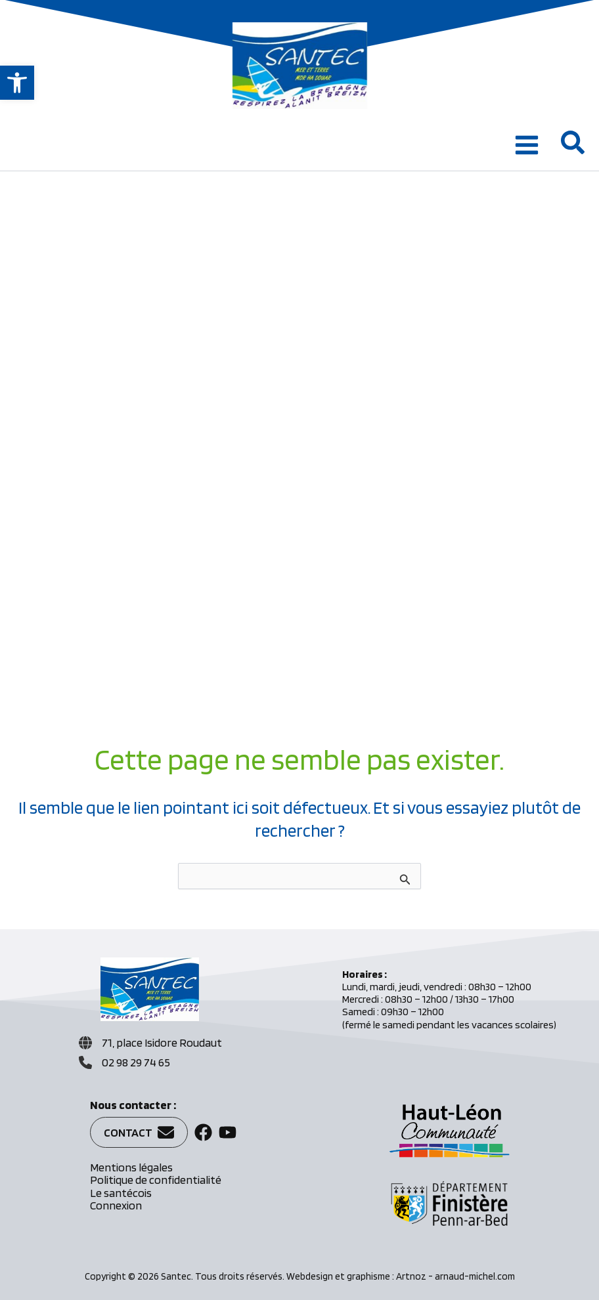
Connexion (116, 1205)
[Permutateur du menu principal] (527, 145)
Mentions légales (131, 1167)
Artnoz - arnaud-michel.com (455, 1276)
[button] (17, 83)
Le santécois (121, 1193)
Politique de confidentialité (155, 1179)
